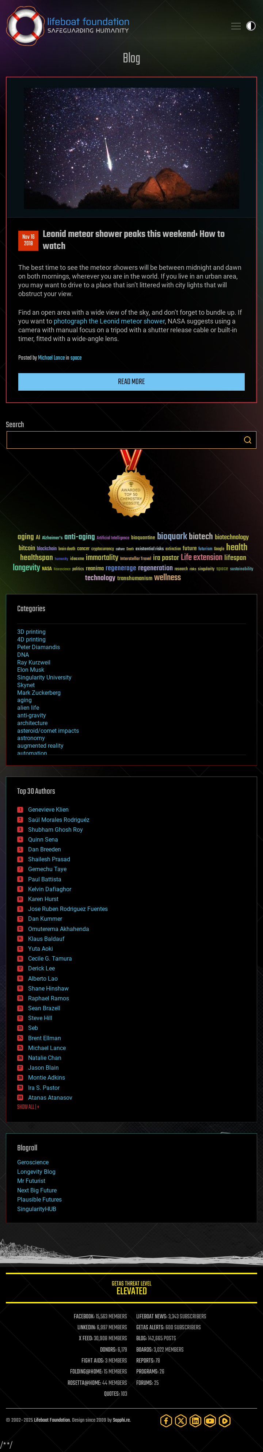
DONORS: (108, 1350)
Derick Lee (41, 968)
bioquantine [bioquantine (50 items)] (143, 538)
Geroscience (33, 1162)
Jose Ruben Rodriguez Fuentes (68, 908)
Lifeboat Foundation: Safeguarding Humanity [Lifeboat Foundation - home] (113, 26)
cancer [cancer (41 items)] (83, 549)
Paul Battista (44, 879)
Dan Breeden (44, 849)
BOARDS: (144, 1350)
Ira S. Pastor (44, 1087)
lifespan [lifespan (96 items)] (235, 558)
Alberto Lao (43, 978)
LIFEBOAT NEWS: (151, 1317)
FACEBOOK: (84, 1317)
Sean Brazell (44, 1008)
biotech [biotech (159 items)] (201, 537)
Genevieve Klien (48, 809)
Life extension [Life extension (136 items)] (201, 558)
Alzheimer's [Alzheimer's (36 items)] (52, 538)
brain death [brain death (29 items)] (66, 549)
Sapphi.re (121, 1420)
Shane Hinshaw (48, 988)
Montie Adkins (46, 1077)
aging (24, 700)
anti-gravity (31, 715)
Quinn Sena (43, 839)
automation (32, 753)
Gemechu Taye (47, 869)
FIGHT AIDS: (92, 1361)
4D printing (31, 639)
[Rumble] (224, 1420)
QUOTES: (112, 1394)
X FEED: (86, 1339)
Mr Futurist (31, 1180)
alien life (28, 707)
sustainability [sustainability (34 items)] (241, 569)
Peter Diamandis (38, 647)
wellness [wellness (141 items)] (167, 578)
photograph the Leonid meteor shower (109, 321)
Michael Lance (51, 358)
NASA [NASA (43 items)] (47, 569)
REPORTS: (145, 1361)
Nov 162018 (28, 240)
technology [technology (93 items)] (100, 578)
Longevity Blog (36, 1171)
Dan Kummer (45, 918)
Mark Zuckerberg (39, 692)
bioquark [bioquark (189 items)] (172, 537)
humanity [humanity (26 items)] (61, 559)
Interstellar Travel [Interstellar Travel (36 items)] (135, 559)
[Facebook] (166, 1420)
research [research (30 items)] (181, 569)
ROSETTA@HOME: (84, 1383)
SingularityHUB (36, 1209)
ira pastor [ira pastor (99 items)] (166, 558)
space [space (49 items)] (222, 569)
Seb (33, 1027)
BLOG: (141, 1339)
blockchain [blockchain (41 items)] (47, 549)
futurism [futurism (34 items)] (205, 549)
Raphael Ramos (48, 998)
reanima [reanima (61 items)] (95, 568)
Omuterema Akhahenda (58, 929)
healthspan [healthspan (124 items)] (36, 558)
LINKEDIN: (86, 1328)
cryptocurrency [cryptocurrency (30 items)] (102, 549)
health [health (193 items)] (237, 548)
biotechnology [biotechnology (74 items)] (232, 537)
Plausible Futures (39, 1199)
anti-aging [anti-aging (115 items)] (79, 537)
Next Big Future (37, 1190)
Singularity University (44, 677)
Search (247, 440)
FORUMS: (144, 1383)
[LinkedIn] (195, 1420)
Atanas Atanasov (50, 1097)
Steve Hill (40, 1018)
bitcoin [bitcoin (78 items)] (27, 548)
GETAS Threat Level (131, 1289)
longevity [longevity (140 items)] (26, 568)
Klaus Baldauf (46, 938)
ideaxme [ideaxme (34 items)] (77, 559)
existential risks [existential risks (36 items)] (150, 549)
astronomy (31, 738)
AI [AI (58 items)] (38, 538)
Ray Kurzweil (33, 662)
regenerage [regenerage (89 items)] (121, 568)
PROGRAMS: (147, 1372)
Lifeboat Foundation (52, 1420)
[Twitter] (181, 1420)
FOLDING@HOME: (86, 1372)
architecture (32, 723)
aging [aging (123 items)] (26, 537)
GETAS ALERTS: (150, 1328)
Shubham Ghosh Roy (55, 829)
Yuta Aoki (40, 948)
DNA (23, 654)
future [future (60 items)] (190, 548)
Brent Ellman (44, 1038)
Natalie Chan (44, 1057)
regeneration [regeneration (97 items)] (155, 568)
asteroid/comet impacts (48, 730)
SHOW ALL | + (28, 1107)
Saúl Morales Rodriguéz (58, 819)
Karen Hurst (43, 899)
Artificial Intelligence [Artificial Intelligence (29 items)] (113, 538)
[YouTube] (210, 1420)
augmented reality (40, 745)
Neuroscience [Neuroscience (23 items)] (62, 570)
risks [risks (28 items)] (193, 569)
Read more (131, 382)
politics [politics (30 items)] (78, 569)
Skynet (26, 685)
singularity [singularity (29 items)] (206, 569)
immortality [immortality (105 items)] (102, 557)
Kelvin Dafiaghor (49, 889)
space (75, 358)
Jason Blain (43, 1067)
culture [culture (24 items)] (120, 549)
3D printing (31, 631)
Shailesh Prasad (49, 859)
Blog (131, 59)
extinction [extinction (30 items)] (173, 549)
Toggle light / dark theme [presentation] (251, 26)
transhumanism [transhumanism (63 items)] (134, 578)
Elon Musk (30, 669)
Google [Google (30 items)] (219, 549)
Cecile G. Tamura (50, 958)
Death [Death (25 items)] (130, 549)
